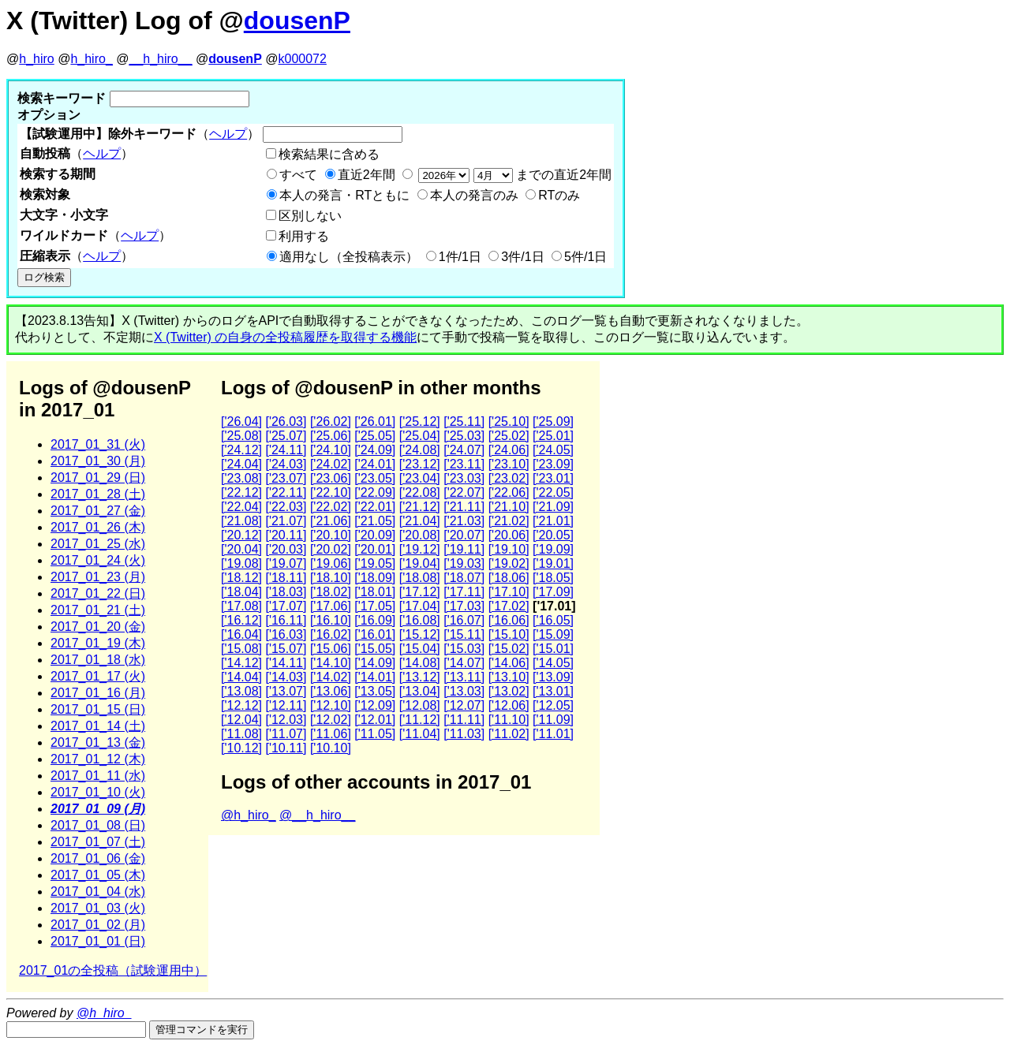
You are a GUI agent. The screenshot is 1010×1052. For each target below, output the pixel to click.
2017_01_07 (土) (97, 842)
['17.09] (553, 592)
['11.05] (374, 734)
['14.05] (553, 663)
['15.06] (330, 648)
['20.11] (285, 535)
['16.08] (419, 620)
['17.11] (463, 592)
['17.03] (463, 606)
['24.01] (374, 464)
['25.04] (419, 435)
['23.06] (330, 478)
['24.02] (330, 464)
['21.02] (508, 521)
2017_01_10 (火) (97, 792)
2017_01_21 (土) (97, 610)
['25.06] (330, 435)
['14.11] (285, 663)
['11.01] (553, 734)
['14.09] (374, 663)
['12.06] (508, 705)
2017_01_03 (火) (97, 908)
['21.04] (419, 521)
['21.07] (285, 521)
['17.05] (374, 606)
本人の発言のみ (474, 195)
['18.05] (553, 577)
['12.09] (374, 705)
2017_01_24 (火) (97, 560)
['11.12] (419, 719)
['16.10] (330, 620)
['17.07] (285, 606)
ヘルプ (228, 133)
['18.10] (330, 577)
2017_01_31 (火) (97, 444)
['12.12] (241, 705)
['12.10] (330, 705)
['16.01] (374, 634)
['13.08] (241, 691)
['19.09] (553, 549)
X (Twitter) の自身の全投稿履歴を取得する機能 (285, 337)
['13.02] (508, 691)
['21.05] (374, 521)
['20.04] (241, 549)
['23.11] (463, 464)
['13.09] (553, 677)
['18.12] (241, 577)
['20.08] (419, 535)
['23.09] (553, 464)
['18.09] (374, 577)
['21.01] (553, 521)
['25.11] (463, 421)
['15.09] (553, 634)
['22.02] (330, 506)
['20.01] (374, 549)
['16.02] (330, 634)
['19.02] (508, 563)
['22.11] (285, 492)
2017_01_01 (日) (97, 941)
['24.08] (419, 450)
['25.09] (553, 421)
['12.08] (419, 705)
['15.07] (285, 648)
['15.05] (374, 648)
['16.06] (508, 620)
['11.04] (419, 734)
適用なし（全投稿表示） (348, 256)
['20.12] (241, 535)
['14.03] (285, 677)
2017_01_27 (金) (97, 510)
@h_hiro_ (248, 815)
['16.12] (241, 620)
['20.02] (330, 549)
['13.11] (463, 677)
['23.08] (241, 478)
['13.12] (419, 677)
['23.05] (374, 478)
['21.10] (508, 506)
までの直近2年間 (513, 174)
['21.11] (463, 506)
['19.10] (508, 549)
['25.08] (241, 435)
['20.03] (285, 549)
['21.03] (463, 521)
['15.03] (463, 648)
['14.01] (374, 677)
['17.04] (419, 606)
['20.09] (374, 535)
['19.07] (285, 563)
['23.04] (419, 478)
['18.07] (463, 577)
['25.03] (463, 435)
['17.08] (241, 606)
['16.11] (285, 620)
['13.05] (374, 691)
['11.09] (553, 719)
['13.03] (463, 691)
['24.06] (508, 450)
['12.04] (241, 719)
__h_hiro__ (160, 58)
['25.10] (508, 421)
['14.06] (508, 663)
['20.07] (463, 535)
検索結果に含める (329, 154)
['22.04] (241, 506)
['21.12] (419, 506)
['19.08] (241, 563)
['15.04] (419, 648)
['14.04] (241, 677)
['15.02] (508, 648)
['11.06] (330, 734)
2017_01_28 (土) (97, 494)
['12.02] (330, 719)
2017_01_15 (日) (97, 709)
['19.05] (374, 563)
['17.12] (419, 592)
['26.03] (285, 421)
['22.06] (508, 492)
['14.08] (419, 663)
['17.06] (330, 606)
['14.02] (330, 677)
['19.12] (419, 549)
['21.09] (553, 506)
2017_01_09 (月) (97, 808)
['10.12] (241, 748)
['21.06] (330, 521)
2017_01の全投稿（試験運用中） (113, 970)
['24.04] (241, 464)
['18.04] (241, 592)
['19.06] (330, 563)
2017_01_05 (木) (97, 875)
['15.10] (508, 634)
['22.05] (553, 492)
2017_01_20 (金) (97, 626)
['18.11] (285, 577)
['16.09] (374, 620)
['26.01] (374, 421)
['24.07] (463, 450)
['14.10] (330, 663)
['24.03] (285, 464)
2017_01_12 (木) (97, 759)
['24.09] (374, 450)
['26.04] (241, 421)
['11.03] (463, 734)
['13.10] (508, 677)
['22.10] (330, 492)
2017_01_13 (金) (97, 742)
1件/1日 (460, 256)
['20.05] (553, 535)
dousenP (297, 20)
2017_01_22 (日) (97, 593)
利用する (304, 236)
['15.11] (463, 634)
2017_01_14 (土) (97, 726)
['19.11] (463, 549)
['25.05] (374, 435)
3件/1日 (522, 256)
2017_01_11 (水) (97, 775)
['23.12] (419, 464)
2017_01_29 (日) (97, 477)
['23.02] (508, 478)
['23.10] (508, 464)
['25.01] (553, 435)
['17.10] (508, 592)
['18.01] (374, 592)
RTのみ (559, 195)
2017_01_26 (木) (97, 527)
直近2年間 (366, 174)
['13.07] (285, 691)
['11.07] (285, 734)
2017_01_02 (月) (97, 924)
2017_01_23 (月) (97, 577)
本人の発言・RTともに (344, 195)
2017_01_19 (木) (97, 643)
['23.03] (463, 478)
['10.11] (285, 748)
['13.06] (330, 691)
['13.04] (419, 691)
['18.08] (419, 577)
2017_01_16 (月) (97, 692)
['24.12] (241, 450)
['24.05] (553, 450)
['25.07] (285, 435)
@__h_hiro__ (317, 815)
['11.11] (463, 719)
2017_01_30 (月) (97, 461)
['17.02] (508, 606)
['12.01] (374, 719)
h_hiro (36, 58)
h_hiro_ (91, 58)
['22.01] (374, 506)
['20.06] (508, 535)
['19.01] (553, 563)
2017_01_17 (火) (97, 676)
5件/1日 (585, 256)
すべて (298, 174)
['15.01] (553, 648)
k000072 (303, 58)
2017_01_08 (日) (97, 825)
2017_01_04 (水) (97, 891)
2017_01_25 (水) (97, 543)
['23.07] (285, 478)
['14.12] (241, 663)
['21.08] (241, 521)
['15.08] (241, 648)
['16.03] (285, 634)
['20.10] (330, 535)
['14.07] (463, 663)
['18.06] (508, 577)
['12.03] (285, 719)
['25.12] (419, 421)
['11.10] (508, 719)
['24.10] (330, 450)
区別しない (310, 215)
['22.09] (374, 492)
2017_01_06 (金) (97, 858)
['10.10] (330, 748)
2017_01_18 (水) (97, 659)
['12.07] (463, 705)
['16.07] (463, 620)
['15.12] (419, 634)
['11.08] (241, 734)
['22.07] (463, 492)
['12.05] (553, 705)
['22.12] (241, 492)
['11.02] (508, 734)
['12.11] (285, 705)
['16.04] (241, 634)
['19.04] (419, 563)
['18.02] (330, 592)
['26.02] (330, 421)
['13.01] (553, 691)
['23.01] (553, 478)
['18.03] (285, 592)
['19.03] (463, 563)
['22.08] (419, 492)
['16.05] (553, 620)
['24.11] (285, 450)
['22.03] (285, 506)
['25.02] (508, 435)
